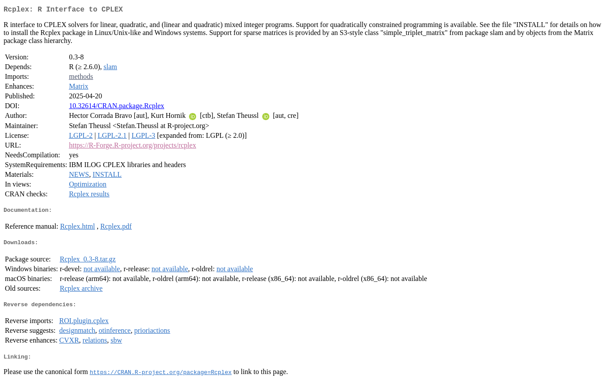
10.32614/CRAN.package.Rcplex (116, 107)
